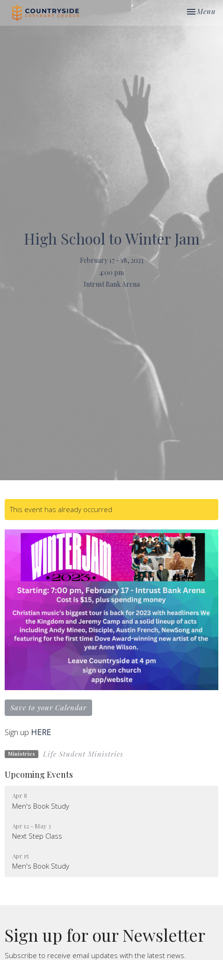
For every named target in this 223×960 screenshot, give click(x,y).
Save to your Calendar (48, 707)
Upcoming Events (39, 774)
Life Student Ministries (83, 754)
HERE (42, 732)
